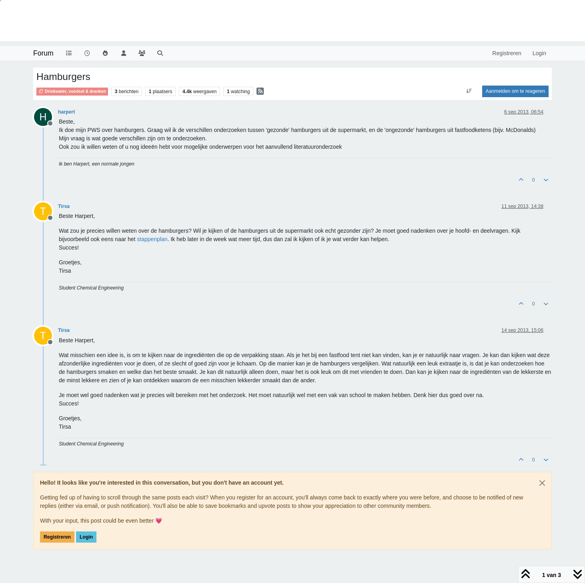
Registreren (57, 537)
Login (86, 537)
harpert (66, 112)
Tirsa (64, 206)
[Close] (542, 483)
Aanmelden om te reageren (515, 91)
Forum (43, 53)
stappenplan (152, 239)
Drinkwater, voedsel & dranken (72, 91)
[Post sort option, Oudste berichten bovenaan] (468, 91)
